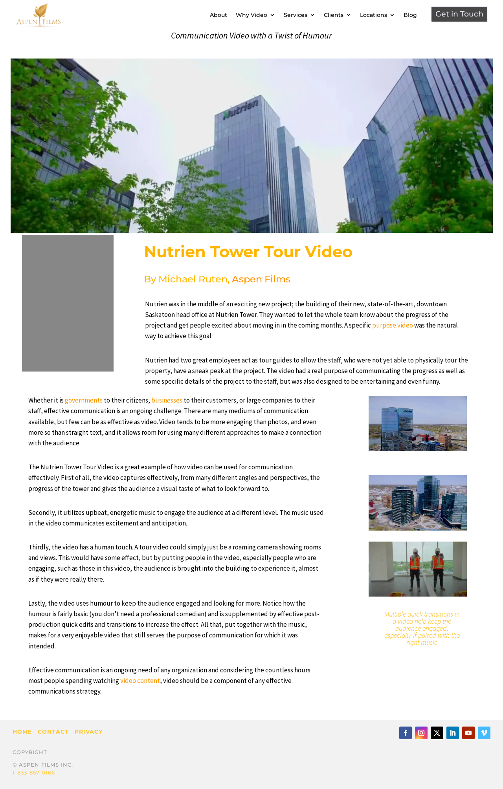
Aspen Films (261, 279)
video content (140, 680)
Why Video (251, 14)
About (218, 14)
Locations (373, 14)
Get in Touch (459, 13)
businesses (166, 400)
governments (84, 400)
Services (295, 14)
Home (22, 731)
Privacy (89, 731)
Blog (410, 14)
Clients (333, 14)
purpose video (392, 325)
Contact (53, 731)
